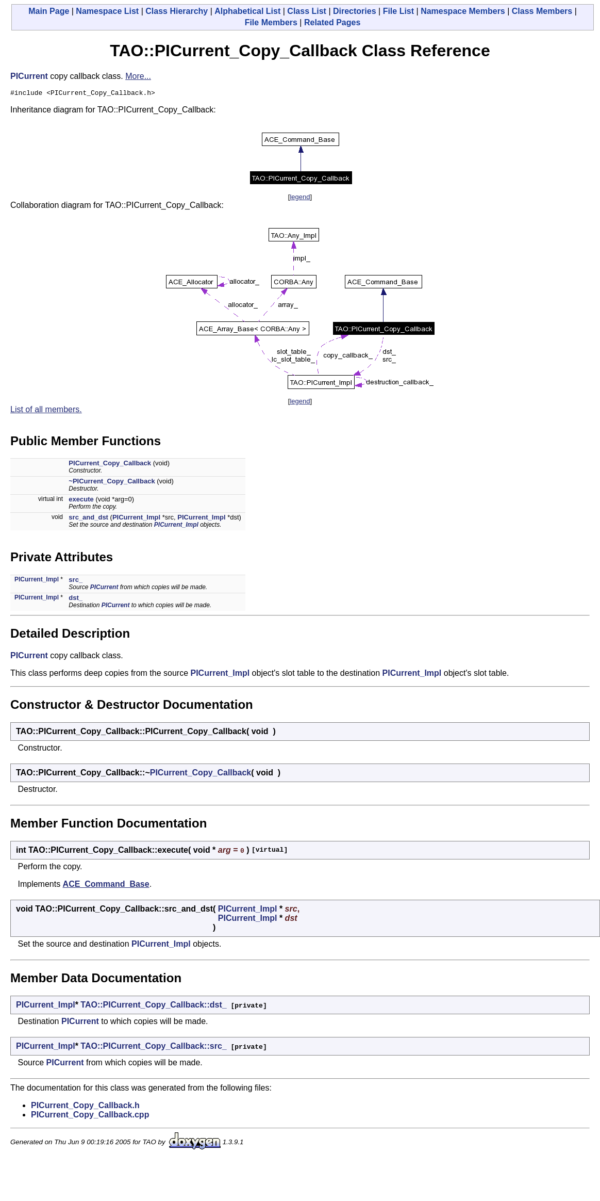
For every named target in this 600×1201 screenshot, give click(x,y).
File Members (271, 22)
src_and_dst (88, 519)
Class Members (542, 11)
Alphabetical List (247, 11)
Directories (354, 11)
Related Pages (332, 22)
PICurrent (29, 76)
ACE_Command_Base (106, 885)
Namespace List (107, 11)
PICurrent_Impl (136, 519)
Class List (306, 11)
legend (300, 198)
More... (138, 76)
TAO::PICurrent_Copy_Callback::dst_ (153, 1006)
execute (81, 501)
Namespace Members (463, 11)
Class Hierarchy (176, 11)
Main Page (48, 11)
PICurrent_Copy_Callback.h (85, 1106)
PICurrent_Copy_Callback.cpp (90, 1116)
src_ (75, 581)
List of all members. (46, 411)
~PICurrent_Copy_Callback (112, 482)
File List (398, 11)
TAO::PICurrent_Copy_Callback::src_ (153, 1047)
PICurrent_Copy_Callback (110, 464)
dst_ (75, 599)
